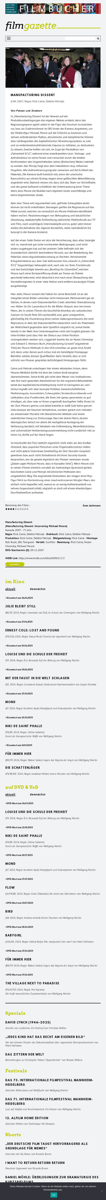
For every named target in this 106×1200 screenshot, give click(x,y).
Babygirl (13, 935)
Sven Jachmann (92, 505)
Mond (10, 702)
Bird (9, 912)
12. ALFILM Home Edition (26, 1118)
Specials (15, 1013)
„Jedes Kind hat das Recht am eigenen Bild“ (45, 1037)
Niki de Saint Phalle (23, 726)
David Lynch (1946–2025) (28, 1022)
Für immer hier (18, 754)
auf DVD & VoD (21, 787)
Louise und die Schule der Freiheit (36, 654)
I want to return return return (35, 1163)
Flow (10, 888)
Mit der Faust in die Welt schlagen (37, 678)
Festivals (16, 1070)
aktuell (10, 589)
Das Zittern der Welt (24, 1055)
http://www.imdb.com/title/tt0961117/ (42, 558)
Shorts (13, 1134)
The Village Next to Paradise (32, 983)
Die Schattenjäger (22, 768)
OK (53, 1195)
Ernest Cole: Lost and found (32, 630)
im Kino (15, 581)
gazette (30, 25)
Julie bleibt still (20, 606)
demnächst (37, 589)
